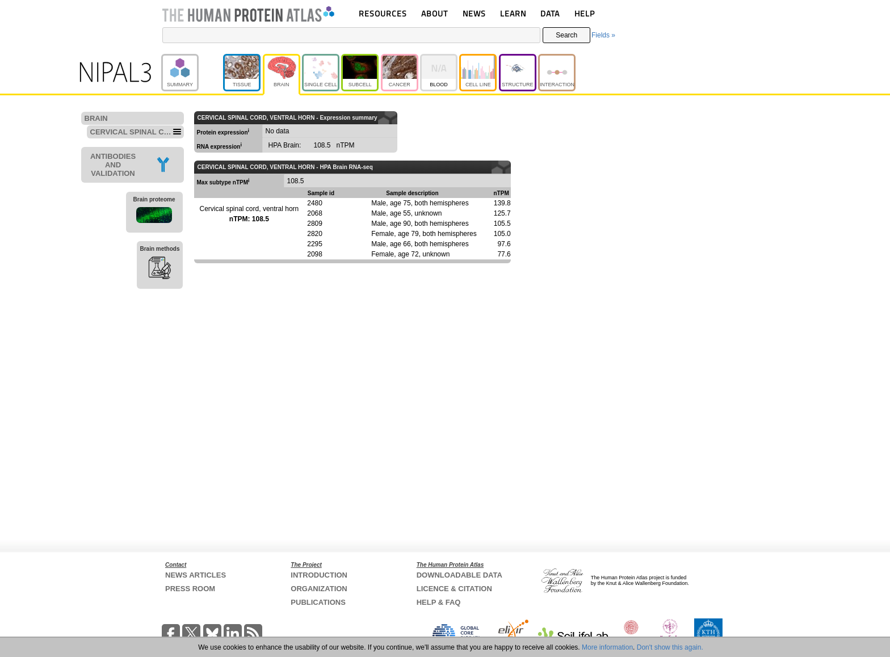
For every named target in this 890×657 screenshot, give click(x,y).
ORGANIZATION (319, 588)
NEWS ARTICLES (195, 575)
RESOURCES (383, 13)
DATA (550, 13)
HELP (584, 13)
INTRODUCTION (319, 575)
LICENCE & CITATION (454, 588)
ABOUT (434, 13)
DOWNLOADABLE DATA (459, 575)
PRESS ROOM (190, 588)
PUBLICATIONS (318, 602)
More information (607, 647)
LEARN (513, 13)
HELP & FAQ (439, 602)
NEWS (474, 13)
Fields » (603, 35)
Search (566, 35)
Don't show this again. (670, 647)
